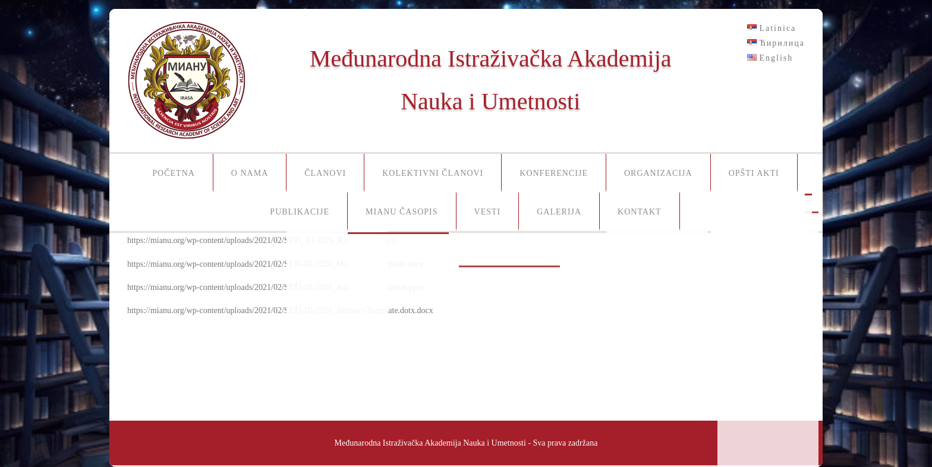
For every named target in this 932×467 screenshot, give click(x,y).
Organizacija (658, 173)
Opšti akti (754, 173)
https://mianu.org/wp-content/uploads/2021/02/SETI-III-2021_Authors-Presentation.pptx (275, 287)
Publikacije (299, 211)
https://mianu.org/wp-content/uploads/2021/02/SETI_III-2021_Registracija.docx (261, 240)
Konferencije (553, 173)
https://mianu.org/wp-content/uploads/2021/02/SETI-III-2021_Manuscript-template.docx (275, 264)
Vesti (487, 211)
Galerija (559, 211)
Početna (173, 173)
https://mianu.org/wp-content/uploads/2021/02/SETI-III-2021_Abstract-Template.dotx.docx (280, 310)
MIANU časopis (402, 211)
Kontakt (640, 211)
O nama (249, 173)
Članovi (325, 173)
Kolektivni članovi (432, 173)
